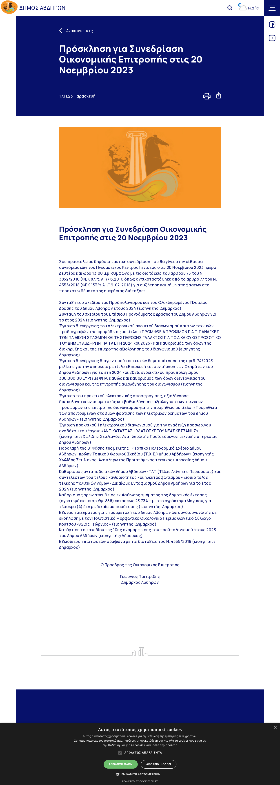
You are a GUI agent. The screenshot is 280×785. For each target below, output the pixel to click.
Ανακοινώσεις (79, 30)
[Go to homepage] (9, 7)
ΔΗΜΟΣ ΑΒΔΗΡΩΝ (42, 7)
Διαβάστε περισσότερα (161, 745)
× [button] (275, 727)
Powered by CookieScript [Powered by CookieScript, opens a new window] (140, 781)
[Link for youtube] (272, 39)
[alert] (140, 754)
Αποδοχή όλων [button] (121, 764)
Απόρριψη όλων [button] (158, 764)
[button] (140, 774)
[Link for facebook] (272, 26)
